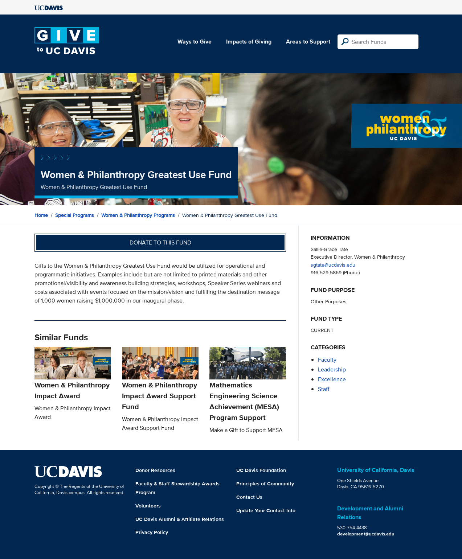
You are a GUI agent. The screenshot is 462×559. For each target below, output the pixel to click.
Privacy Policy (151, 532)
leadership (332, 369)
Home (41, 215)
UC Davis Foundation (261, 470)
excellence (332, 379)
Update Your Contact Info (265, 510)
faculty (327, 359)
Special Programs (74, 215)
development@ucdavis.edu (365, 533)
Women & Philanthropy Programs (138, 215)
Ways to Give (194, 41)
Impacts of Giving (248, 41)
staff (324, 389)
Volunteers (148, 505)
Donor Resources (155, 470)
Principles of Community (265, 483)
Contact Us (249, 497)
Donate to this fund (160, 242)
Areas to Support (308, 41)
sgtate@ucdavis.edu (333, 264)
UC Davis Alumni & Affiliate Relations (179, 519)
